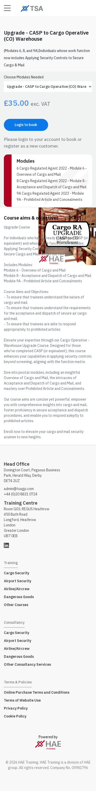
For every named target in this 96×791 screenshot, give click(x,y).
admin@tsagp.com (19, 488)
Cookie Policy (15, 716)
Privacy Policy (16, 708)
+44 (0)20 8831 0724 (20, 494)
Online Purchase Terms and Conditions (36, 692)
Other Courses (16, 604)
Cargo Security (16, 573)
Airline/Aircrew (16, 589)
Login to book (26, 124)
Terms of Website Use (22, 700)
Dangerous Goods (19, 597)
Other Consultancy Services (27, 664)
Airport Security (17, 581)
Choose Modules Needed (24, 77)
